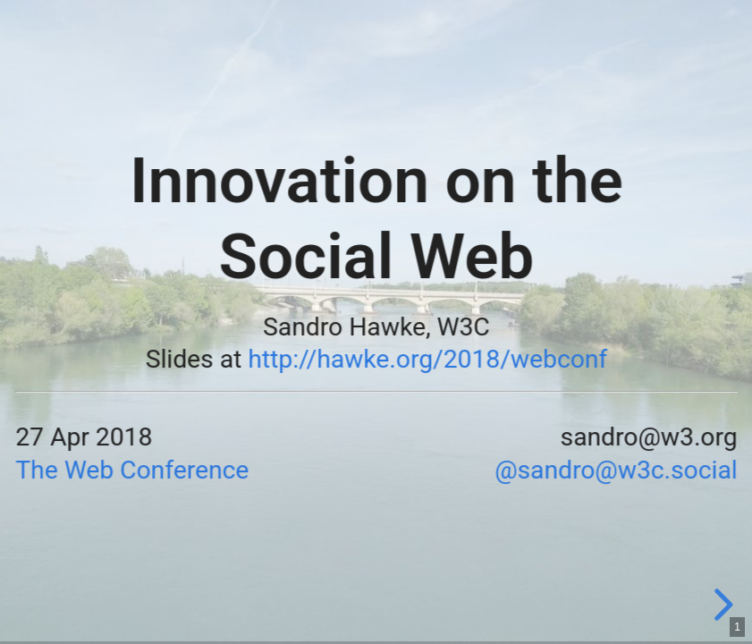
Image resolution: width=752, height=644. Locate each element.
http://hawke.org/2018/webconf (427, 360)
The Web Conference (132, 469)
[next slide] (721, 605)
